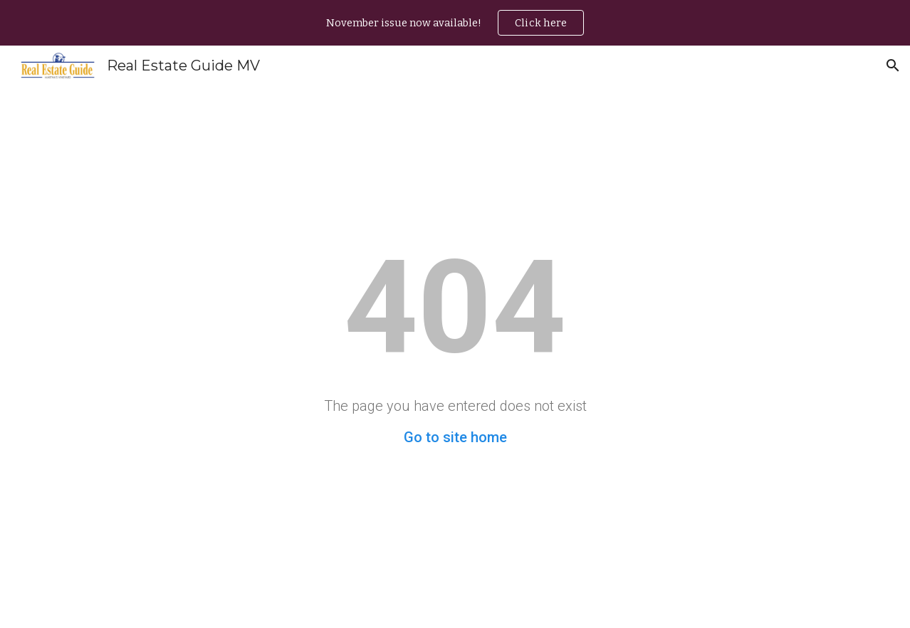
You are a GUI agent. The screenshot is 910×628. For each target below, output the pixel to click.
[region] (455, 23)
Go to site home (455, 437)
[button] (893, 65)
